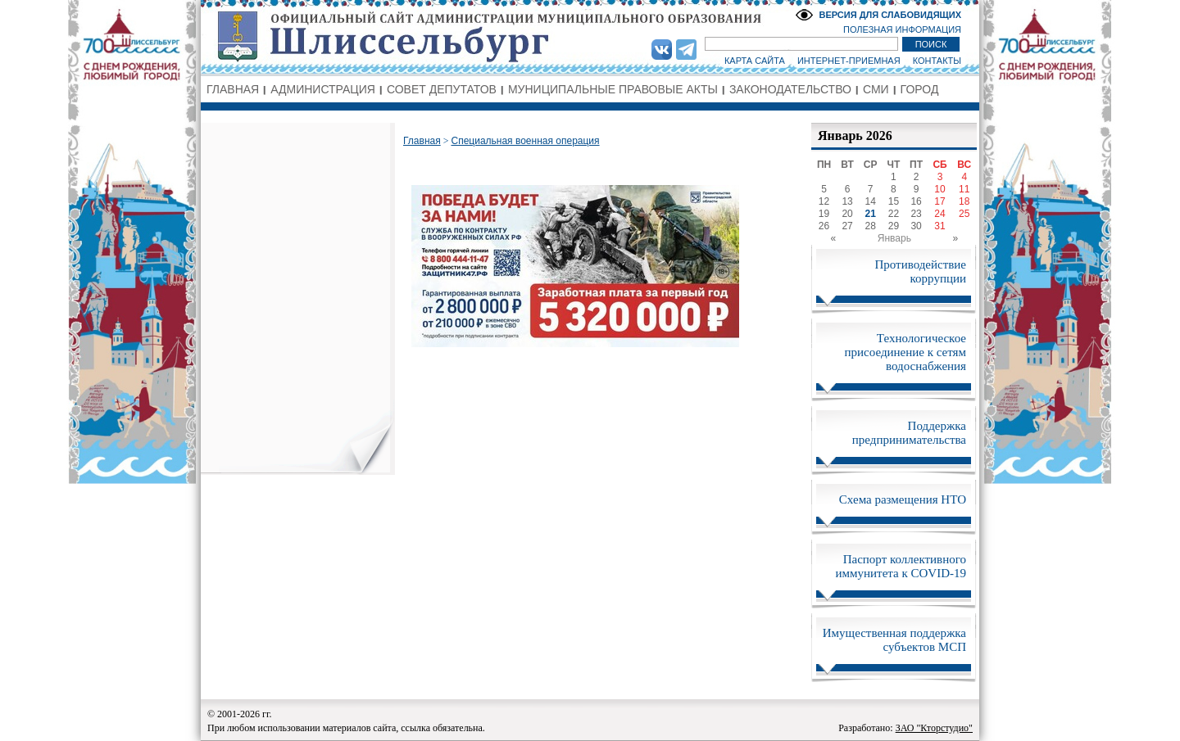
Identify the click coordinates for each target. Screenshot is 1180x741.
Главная (422, 141)
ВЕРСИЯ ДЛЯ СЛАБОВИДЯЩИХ (890, 15)
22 (893, 213)
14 (870, 201)
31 (939, 226)
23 (915, 213)
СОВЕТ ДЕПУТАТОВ (442, 89)
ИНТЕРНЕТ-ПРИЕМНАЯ (849, 61)
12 (824, 201)
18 (964, 201)
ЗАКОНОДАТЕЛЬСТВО (790, 89)
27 (847, 226)
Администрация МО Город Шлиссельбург (590, 37)
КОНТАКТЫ (937, 61)
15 (893, 201)
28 (870, 226)
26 (824, 226)
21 (870, 213)
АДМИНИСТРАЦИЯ (322, 89)
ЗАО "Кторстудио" (934, 728)
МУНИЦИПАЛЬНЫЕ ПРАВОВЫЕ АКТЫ (613, 89)
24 (939, 213)
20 (847, 213)
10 (939, 189)
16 (915, 201)
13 (847, 201)
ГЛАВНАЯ (232, 89)
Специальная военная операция (525, 141)
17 (939, 201)
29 (893, 226)
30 (915, 226)
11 (964, 189)
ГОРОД (920, 89)
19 (824, 213)
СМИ (876, 89)
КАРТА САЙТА (754, 61)
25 (964, 213)
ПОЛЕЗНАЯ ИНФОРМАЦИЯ (902, 29)
